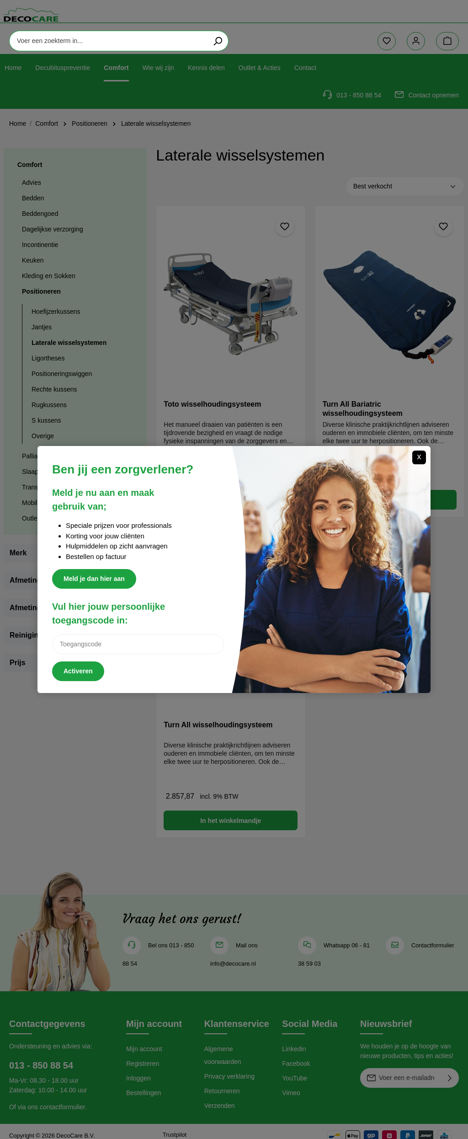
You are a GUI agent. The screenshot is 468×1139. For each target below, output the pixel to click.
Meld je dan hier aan (94, 578)
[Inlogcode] (138, 644)
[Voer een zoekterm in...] (216, 23)
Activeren (78, 671)
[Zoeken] (325, 23)
